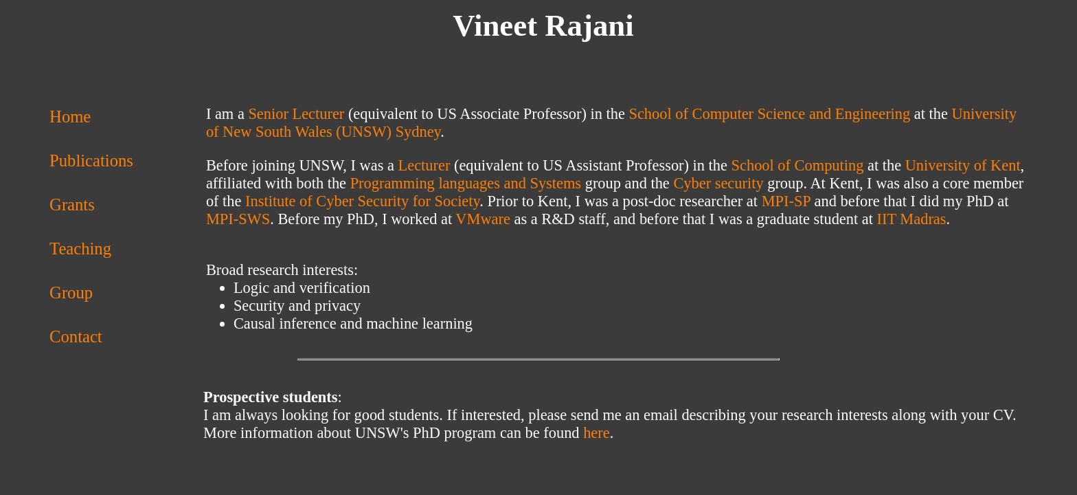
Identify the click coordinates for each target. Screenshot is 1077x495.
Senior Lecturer (296, 113)
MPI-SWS (238, 219)
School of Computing (798, 165)
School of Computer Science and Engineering (769, 113)
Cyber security (718, 183)
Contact (75, 336)
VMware (482, 219)
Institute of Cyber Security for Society (362, 201)
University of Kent (963, 165)
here (596, 432)
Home (70, 116)
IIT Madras (911, 219)
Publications (91, 160)
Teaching (80, 248)
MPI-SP (786, 201)
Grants (72, 204)
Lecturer (424, 165)
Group (71, 292)
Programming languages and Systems (465, 183)
